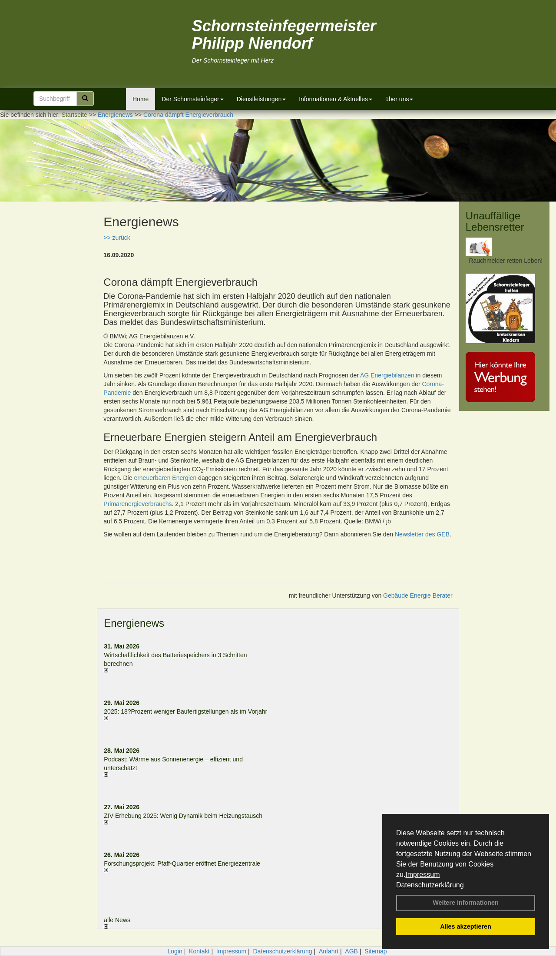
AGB (351, 951)
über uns (399, 99)
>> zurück (116, 237)
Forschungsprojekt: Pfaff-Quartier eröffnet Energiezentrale (182, 863)
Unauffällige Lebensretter (495, 221)
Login (174, 951)
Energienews (134, 623)
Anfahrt (328, 951)
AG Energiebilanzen (387, 375)
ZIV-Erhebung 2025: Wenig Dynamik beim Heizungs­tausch (183, 815)
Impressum (422, 874)
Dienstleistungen (261, 99)
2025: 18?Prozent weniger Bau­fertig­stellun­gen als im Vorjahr (185, 711)
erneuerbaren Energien (165, 477)
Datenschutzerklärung (430, 885)
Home (140, 99)
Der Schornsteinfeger (192, 99)
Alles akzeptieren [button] (465, 926)
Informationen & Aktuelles (335, 99)
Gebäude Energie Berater (418, 595)
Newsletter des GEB (422, 534)
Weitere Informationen (466, 902)
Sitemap (375, 951)
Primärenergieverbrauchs (137, 503)
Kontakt (199, 951)
